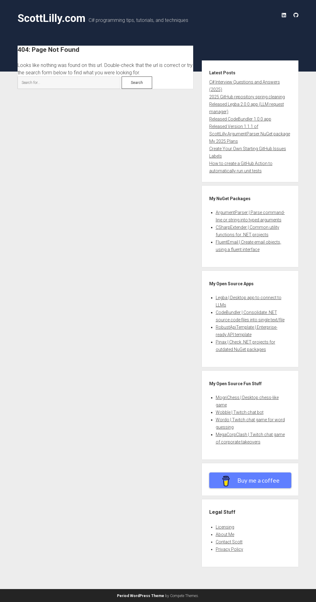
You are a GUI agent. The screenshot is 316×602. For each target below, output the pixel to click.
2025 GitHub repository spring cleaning (247, 96)
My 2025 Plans (223, 141)
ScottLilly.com (51, 18)
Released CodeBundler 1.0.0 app (240, 119)
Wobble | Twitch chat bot (240, 412)
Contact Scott (229, 541)
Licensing (225, 527)
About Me (225, 534)
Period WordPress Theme (140, 596)
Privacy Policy (229, 549)
